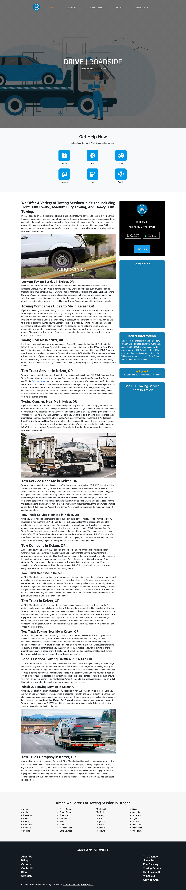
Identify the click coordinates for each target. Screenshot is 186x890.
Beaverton (27, 815)
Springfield (137, 812)
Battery (64, 163)
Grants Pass (65, 812)
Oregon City (101, 821)
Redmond (100, 828)
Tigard (135, 818)
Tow (121, 163)
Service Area (151, 879)
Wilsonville (137, 828)
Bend (25, 818)
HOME (50, 8)
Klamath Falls (66, 828)
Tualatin (135, 821)
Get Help (142, 249)
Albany (26, 809)
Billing (119, 8)
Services (142, 8)
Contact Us (27, 868)
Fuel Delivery (150, 864)
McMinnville (101, 809)
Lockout (64, 182)
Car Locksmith (152, 872)
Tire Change (150, 856)
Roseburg (100, 831)
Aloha (25, 812)
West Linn (136, 824)
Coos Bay (27, 824)
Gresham (64, 815)
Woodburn (137, 831)
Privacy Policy (87, 884)
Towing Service (152, 868)
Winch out (149, 875)
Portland (100, 824)
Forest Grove (65, 809)
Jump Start (149, 860)
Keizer (63, 824)
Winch (120, 182)
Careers (26, 864)
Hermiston (64, 818)
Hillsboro (64, 821)
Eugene (26, 831)
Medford (100, 812)
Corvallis (27, 828)
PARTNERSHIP (96, 8)
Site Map (26, 875)
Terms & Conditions (71, 884)
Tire (92, 163)
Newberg (100, 815)
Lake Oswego (66, 831)
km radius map (142, 296)
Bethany (26, 821)
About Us (26, 856)
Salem (135, 809)
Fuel (92, 182)
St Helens (136, 815)
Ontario (99, 818)
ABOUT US (71, 8)
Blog (24, 872)
